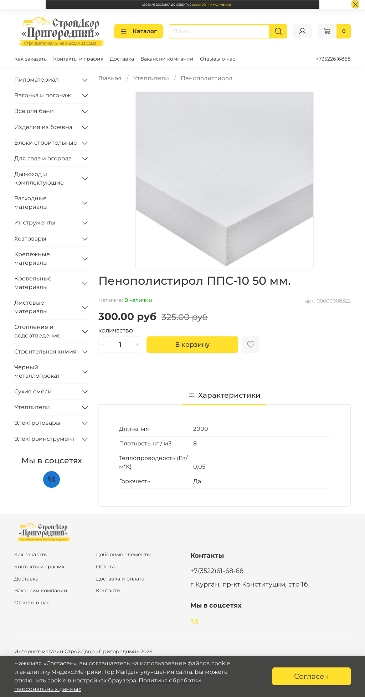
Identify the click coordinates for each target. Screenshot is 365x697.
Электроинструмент (44, 438)
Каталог (138, 31)
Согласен (311, 676)
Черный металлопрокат (37, 371)
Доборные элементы (123, 554)
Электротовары (37, 422)
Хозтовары (30, 238)
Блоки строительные (45, 142)
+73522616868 (333, 59)
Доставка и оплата (120, 578)
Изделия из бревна (43, 126)
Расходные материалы (31, 202)
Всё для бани (34, 111)
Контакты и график (78, 59)
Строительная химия (45, 351)
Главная (110, 77)
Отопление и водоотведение (37, 331)
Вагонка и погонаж (42, 95)
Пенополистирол (206, 77)
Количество (115, 330)
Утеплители (151, 77)
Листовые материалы (31, 306)
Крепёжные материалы (32, 258)
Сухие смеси (33, 391)
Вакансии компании (167, 59)
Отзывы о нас (217, 59)
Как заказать (30, 59)
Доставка (122, 59)
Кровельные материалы (33, 282)
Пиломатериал (36, 79)
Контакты (108, 590)
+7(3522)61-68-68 (216, 570)
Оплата (105, 566)
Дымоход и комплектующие (39, 178)
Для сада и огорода (43, 158)
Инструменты (35, 222)
